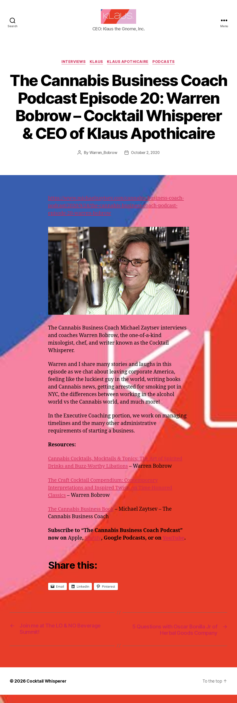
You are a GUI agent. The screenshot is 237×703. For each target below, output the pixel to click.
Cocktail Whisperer (46, 689)
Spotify (93, 545)
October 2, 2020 (146, 160)
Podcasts (165, 69)
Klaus (96, 69)
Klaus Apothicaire (128, 69)
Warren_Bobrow (102, 160)
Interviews (72, 69)
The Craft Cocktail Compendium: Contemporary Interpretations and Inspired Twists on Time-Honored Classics (113, 495)
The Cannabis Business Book (82, 516)
